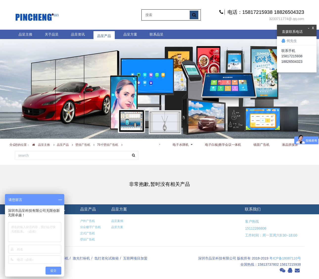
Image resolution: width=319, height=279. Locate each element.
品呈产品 (104, 34)
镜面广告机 (261, 145)
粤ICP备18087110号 (285, 258)
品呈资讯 (78, 34)
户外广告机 (87, 221)
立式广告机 (87, 233)
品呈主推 (25, 34)
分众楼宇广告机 (90, 227)
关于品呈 (52, 34)
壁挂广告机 (82, 145)
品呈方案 (130, 34)
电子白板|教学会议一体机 (223, 145)
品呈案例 (117, 221)
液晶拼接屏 (290, 145)
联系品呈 (156, 34)
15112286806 (255, 228)
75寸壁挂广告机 (107, 145)
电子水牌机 (181, 145)
